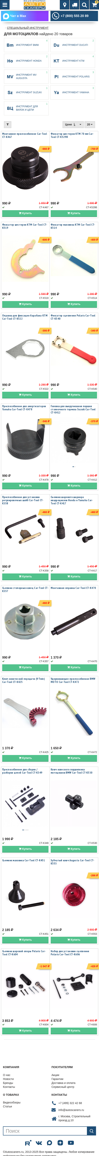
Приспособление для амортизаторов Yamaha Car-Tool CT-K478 (24, 408)
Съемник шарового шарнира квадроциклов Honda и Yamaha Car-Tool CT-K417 (72, 501)
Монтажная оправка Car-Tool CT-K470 (73, 588)
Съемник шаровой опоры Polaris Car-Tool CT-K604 (24, 953)
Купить (25, 214)
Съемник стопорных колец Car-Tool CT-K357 (25, 590)
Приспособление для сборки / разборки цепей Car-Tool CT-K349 (22, 771)
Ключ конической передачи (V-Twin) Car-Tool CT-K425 (23, 681)
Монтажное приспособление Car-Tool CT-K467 (24, 136)
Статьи (7, 1107)
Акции (55, 1075)
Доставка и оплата (63, 1083)
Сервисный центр (62, 1087)
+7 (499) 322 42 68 (70, 1103)
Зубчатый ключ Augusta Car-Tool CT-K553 (72, 862)
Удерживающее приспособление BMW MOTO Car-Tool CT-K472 (73, 681)
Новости (8, 1079)
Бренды (8, 1083)
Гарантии (57, 1079)
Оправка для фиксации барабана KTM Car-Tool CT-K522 (25, 317)
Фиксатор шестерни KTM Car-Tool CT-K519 (24, 227)
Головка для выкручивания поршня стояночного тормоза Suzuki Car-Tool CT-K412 (73, 410)
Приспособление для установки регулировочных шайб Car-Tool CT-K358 (23, 501)
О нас (6, 1075)
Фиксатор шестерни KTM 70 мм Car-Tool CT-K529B (72, 136)
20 (89, 125)
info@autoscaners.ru (71, 1110)
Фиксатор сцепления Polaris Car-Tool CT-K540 (73, 317)
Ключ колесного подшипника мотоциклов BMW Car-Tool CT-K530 (71, 771)
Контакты (9, 1087)
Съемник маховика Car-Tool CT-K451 (23, 861)
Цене (73, 125)
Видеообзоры (11, 1103)
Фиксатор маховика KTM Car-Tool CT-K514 (73, 227)
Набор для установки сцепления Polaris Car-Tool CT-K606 (70, 953)
